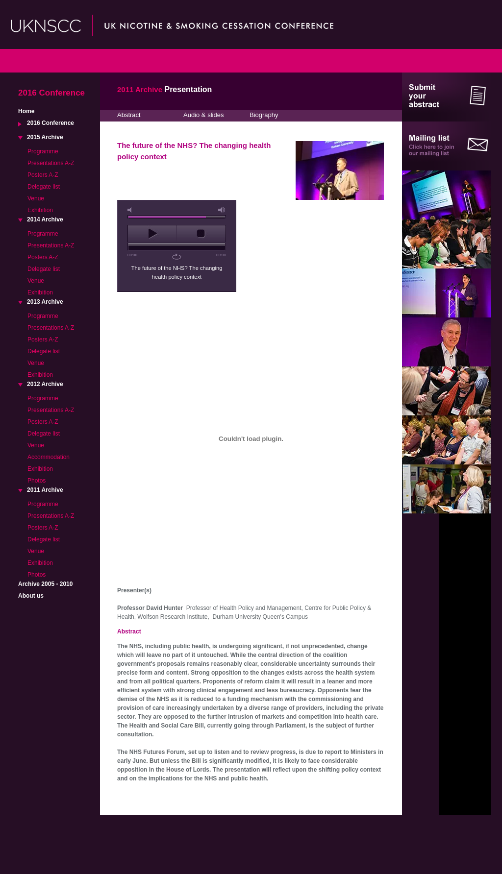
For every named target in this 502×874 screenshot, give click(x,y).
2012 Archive (45, 384)
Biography (264, 115)
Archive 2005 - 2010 (45, 584)
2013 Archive (45, 301)
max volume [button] (222, 210)
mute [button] (131, 210)
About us (31, 595)
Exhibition (40, 210)
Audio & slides (203, 115)
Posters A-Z (42, 174)
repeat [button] (177, 256)
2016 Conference (50, 123)
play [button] (152, 233)
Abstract (129, 115)
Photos (36, 480)
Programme (42, 151)
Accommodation (48, 457)
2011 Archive (45, 489)
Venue (35, 198)
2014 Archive (45, 219)
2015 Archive (45, 137)
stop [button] (201, 233)
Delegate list (43, 186)
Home (26, 111)
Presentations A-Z (50, 163)
